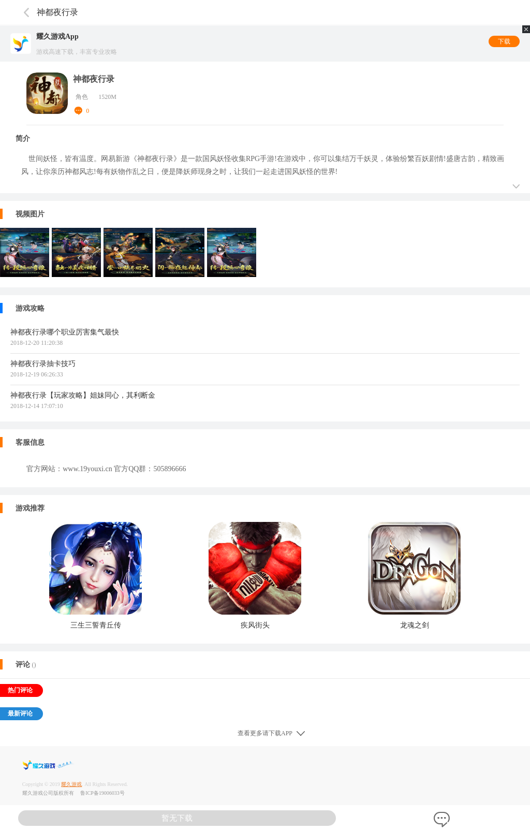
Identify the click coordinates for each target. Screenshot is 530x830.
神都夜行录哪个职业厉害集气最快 (64, 332)
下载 (504, 41)
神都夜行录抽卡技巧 (43, 364)
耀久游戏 (71, 784)
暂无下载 (177, 818)
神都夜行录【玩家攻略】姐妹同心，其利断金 (82, 395)
